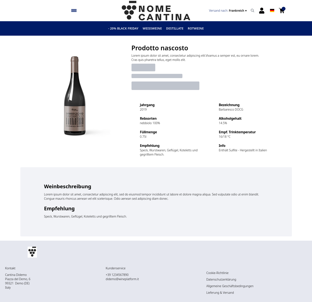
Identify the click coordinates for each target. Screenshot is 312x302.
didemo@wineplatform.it (122, 279)
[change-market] (228, 10)
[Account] (262, 11)
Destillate (174, 28)
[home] (156, 10)
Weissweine (152, 28)
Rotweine (196, 28)
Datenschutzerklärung (221, 279)
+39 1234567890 (117, 275)
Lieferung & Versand (220, 293)
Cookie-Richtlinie (217, 273)
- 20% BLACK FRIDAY (123, 28)
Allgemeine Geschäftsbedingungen (229, 286)
